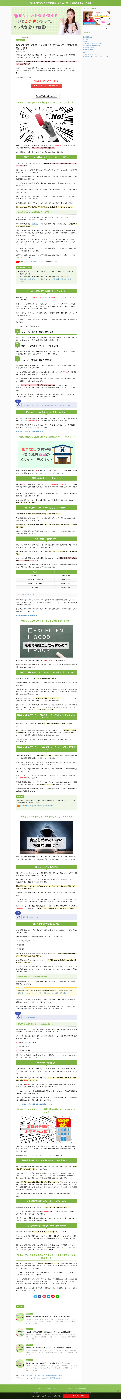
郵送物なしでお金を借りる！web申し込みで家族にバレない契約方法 (48, 1316)
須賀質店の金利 (29, 594)
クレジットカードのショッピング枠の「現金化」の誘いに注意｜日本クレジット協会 (46, 405)
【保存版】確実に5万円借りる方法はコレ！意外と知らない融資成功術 (48, 1332)
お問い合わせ (69, 1389)
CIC (84, 52)
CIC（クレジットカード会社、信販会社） (38, 993)
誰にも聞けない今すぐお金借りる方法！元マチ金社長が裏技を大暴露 (60, 3)
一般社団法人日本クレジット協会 (92, 43)
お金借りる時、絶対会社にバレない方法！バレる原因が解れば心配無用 (48, 1347)
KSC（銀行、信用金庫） (59, 993)
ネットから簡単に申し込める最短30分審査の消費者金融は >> (34, 1104)
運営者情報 (48, 1389)
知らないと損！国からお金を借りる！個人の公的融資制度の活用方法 (41, 1376)
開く (55, 96)
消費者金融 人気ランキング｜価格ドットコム (95, 56)
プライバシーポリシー (58, 1389)
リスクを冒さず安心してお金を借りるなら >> (29, 431)
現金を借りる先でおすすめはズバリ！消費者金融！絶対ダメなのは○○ (48, 1363)
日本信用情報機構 (88, 50)
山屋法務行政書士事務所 (80, 1389)
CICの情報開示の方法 (29, 1017)
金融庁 (85, 41)
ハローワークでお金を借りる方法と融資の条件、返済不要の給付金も (41, 1378)
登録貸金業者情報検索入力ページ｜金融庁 (32, 279)
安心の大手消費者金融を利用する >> (26, 615)
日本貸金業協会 (87, 37)
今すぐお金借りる (39, 1389)
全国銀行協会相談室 (88, 47)
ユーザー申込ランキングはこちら (46, 86)
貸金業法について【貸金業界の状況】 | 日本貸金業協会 (36, 806)
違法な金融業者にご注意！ (35, 261)
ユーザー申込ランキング (76, 1396)
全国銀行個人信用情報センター (92, 54)
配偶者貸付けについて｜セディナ (32, 917)
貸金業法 (34, 224)
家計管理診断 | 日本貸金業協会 (91, 45)
